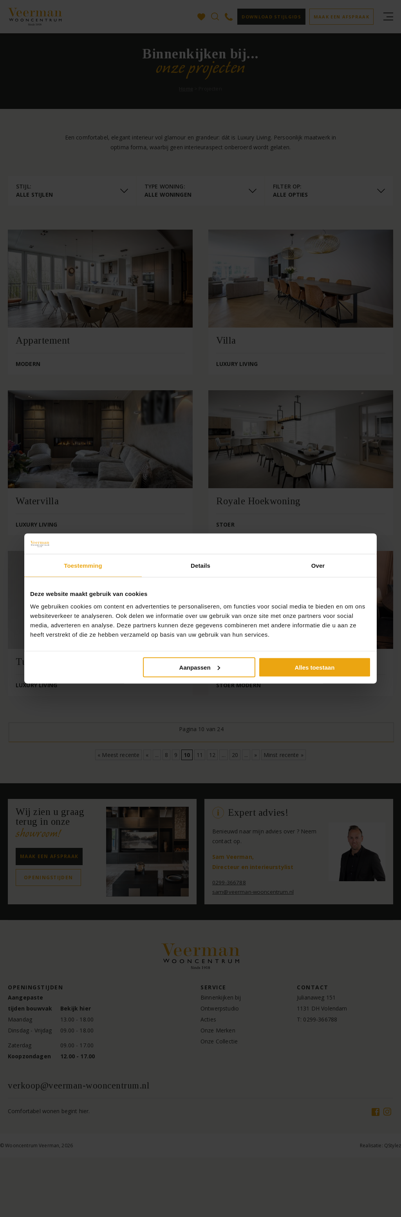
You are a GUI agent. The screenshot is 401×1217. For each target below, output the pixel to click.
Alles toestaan (315, 667)
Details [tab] (200, 565)
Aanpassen (199, 667)
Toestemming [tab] (83, 565)
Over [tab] (318, 565)
